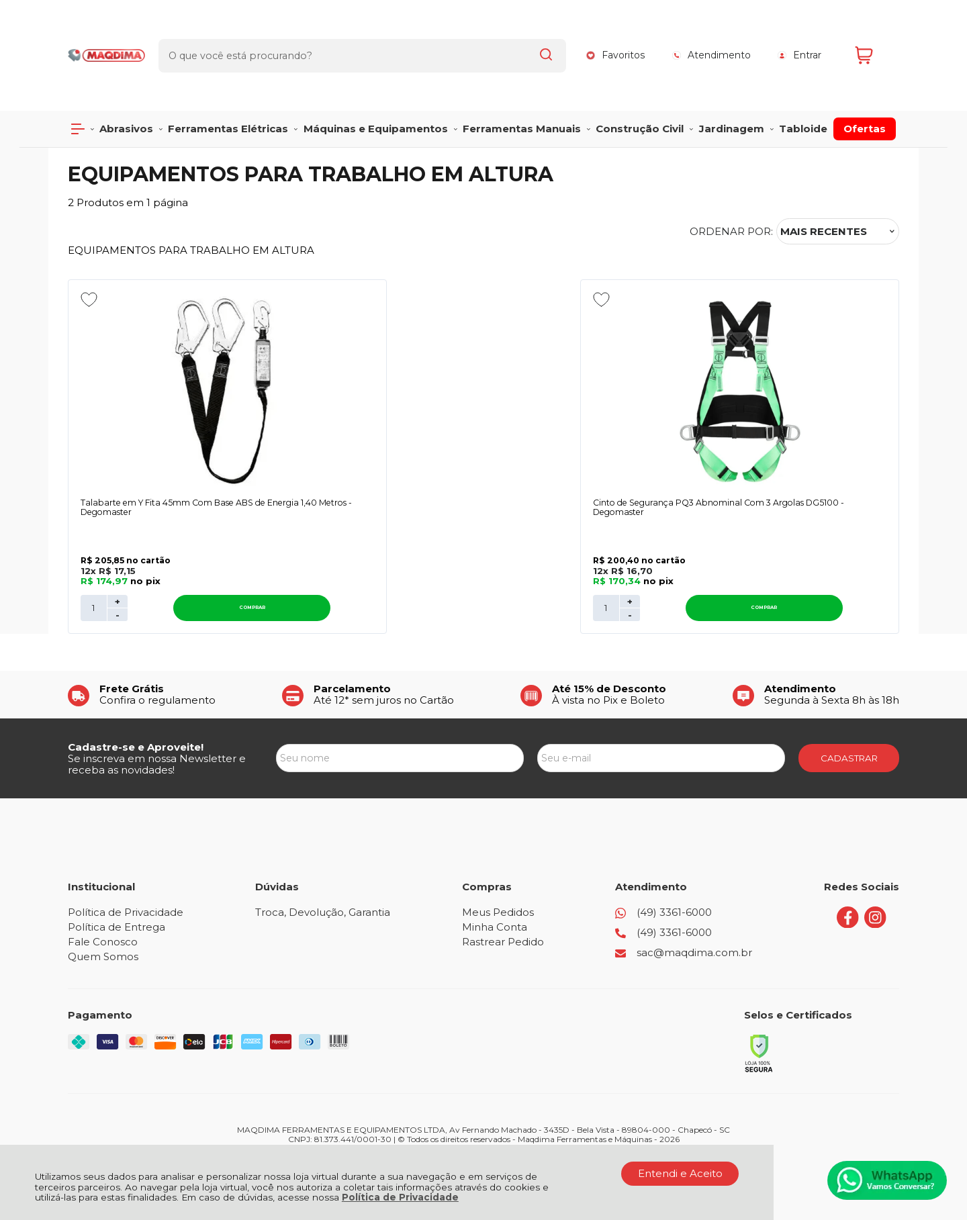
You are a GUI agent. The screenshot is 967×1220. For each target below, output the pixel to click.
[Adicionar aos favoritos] (89, 253)
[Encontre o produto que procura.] (544, 32)
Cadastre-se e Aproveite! (135, 704)
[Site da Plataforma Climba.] (483, 1126)
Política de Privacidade (400, 1197)
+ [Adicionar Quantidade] (117, 559)
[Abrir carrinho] (873, 32)
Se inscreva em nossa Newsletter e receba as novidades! (157, 722)
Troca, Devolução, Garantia (322, 869)
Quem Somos (103, 914)
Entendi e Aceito (680, 1173)
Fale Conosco (103, 899)
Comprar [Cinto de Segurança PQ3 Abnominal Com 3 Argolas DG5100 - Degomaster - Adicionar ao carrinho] (403, 566)
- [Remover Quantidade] (118, 572)
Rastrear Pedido (503, 899)
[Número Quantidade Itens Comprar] (94, 566)
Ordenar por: (731, 185)
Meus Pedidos (498, 869)
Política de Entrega (116, 884)
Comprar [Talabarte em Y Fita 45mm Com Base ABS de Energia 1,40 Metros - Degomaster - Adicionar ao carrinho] (192, 566)
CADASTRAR (849, 715)
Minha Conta (494, 884)
